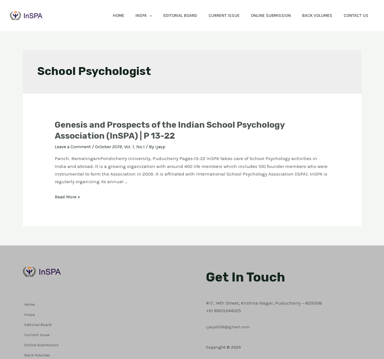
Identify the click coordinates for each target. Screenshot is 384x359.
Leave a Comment (74, 146)
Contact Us (354, 15)
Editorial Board (168, 15)
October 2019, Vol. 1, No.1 (124, 146)
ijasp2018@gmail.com (230, 318)
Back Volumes (313, 15)
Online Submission (264, 15)
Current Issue (214, 15)
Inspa (128, 15)
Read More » (68, 197)
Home (100, 15)
